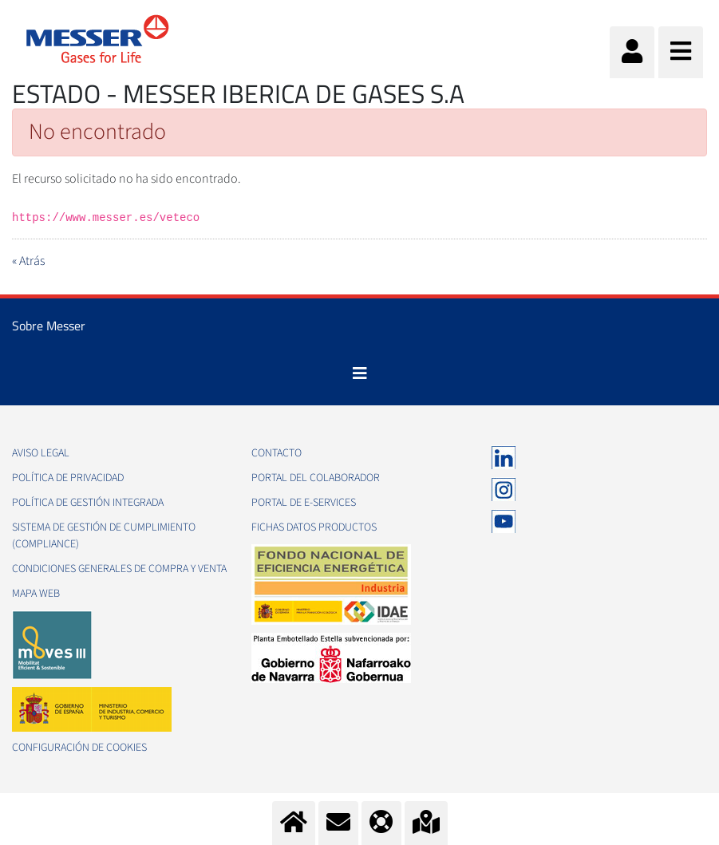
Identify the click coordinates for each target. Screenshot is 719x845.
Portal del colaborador (315, 478)
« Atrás (28, 261)
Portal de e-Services (303, 503)
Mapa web (36, 594)
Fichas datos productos (314, 527)
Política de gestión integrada (88, 503)
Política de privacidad (68, 478)
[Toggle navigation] (359, 373)
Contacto (276, 453)
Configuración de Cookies (79, 748)
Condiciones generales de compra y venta (119, 569)
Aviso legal (40, 453)
